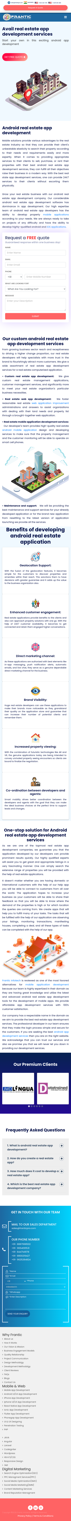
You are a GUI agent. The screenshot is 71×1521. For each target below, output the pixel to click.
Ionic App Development (15, 1409)
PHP (5, 1429)
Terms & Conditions (43, 1515)
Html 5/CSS (8, 1457)
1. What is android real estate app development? (30, 1147)
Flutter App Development (15, 1413)
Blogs (6, 1378)
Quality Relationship (13, 1354)
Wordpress (8, 1453)
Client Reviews (10, 1370)
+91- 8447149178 (20, 1251)
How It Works (9, 1342)
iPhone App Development (16, 1398)
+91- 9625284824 (21, 1259)
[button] (29, 1106)
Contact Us (8, 1382)
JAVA (5, 1437)
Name (8, 247)
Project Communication (15, 1358)
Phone (8, 271)
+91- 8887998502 (21, 1244)
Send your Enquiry (17, 1313)
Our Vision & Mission (13, 1346)
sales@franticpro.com (15, 2)
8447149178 (28, 2)
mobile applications (56, 214)
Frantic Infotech (11, 980)
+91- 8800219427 (21, 1255)
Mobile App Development (16, 1390)
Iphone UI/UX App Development (19, 1401)
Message (9, 295)
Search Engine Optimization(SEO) (20, 1473)
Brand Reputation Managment (18, 1492)
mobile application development (47, 984)
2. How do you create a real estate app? (30, 1160)
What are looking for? (17, 283)
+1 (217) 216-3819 (54, 3)
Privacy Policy (25, 1515)
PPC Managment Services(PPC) (19, 1477)
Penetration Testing (13, 1425)
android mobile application (19, 430)
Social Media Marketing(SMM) (18, 1484)
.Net (5, 1465)
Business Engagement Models (18, 1350)
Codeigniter (9, 1449)
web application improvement (50, 403)
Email (8, 259)
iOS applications (56, 227)
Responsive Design (12, 1461)
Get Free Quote (14, 57)
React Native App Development (19, 1405)
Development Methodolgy (16, 1366)
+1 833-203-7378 (41, 3)
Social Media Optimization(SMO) (19, 1481)
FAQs (5, 1374)
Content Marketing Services (17, 1488)
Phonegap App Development (18, 1417)
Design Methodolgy (13, 1362)
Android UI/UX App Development (19, 1394)
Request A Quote (35, 7)
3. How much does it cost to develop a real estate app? (33, 1173)
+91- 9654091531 (20, 1248)
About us (7, 1338)
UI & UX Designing (12, 1421)
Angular (7, 1441)
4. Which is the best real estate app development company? (31, 1186)
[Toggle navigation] (65, 17)
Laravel (6, 1445)
